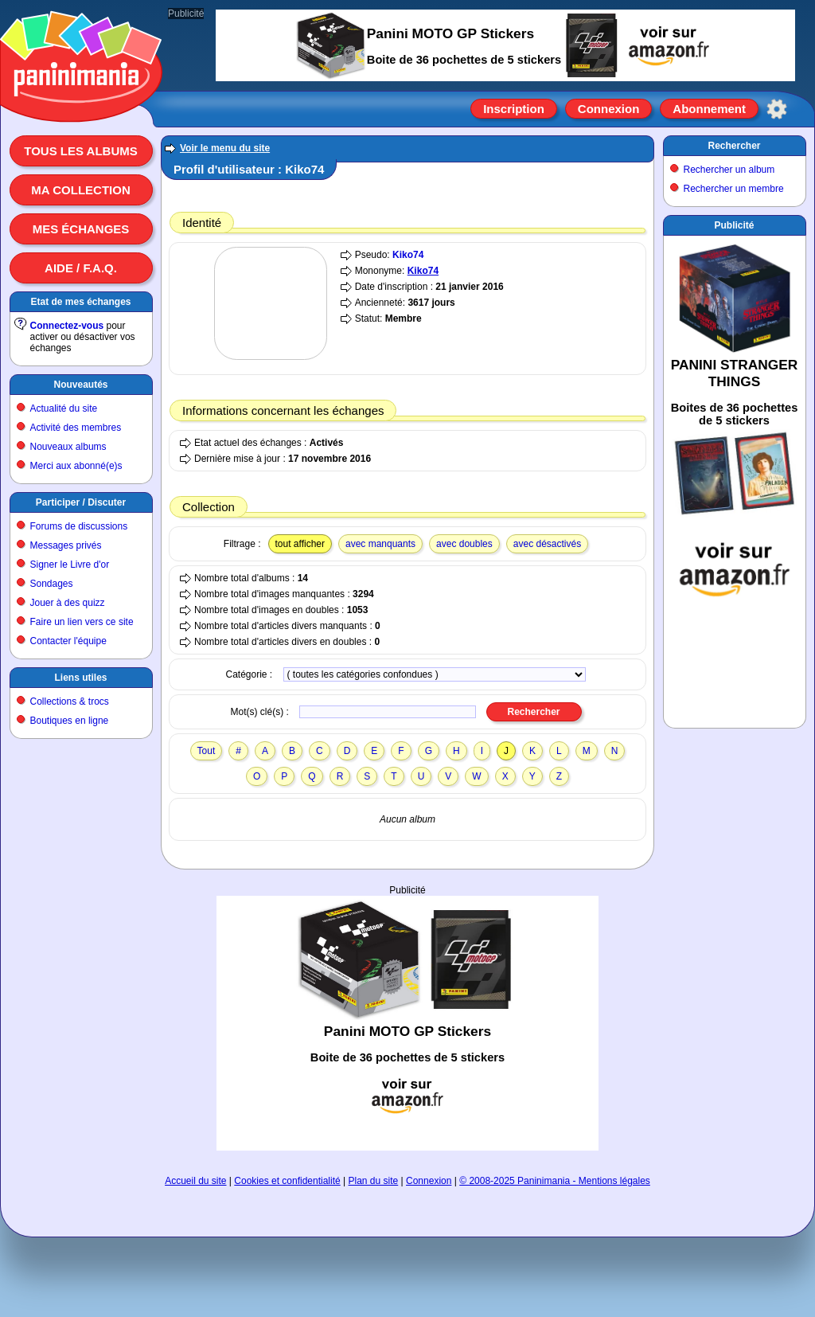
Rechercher (734, 145)
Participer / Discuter (81, 502)
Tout (206, 750)
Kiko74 (407, 254)
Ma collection (80, 190)
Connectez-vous (67, 325)
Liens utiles (80, 677)
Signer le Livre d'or (70, 564)
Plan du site (374, 1180)
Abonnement (709, 108)
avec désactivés (547, 543)
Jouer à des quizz (67, 602)
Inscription (513, 108)
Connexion (609, 108)
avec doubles (464, 543)
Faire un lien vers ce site (82, 621)
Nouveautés (80, 384)
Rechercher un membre (734, 188)
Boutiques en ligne (69, 720)
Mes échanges (81, 229)
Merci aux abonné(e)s (76, 465)
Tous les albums (81, 151)
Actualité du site (64, 408)
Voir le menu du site (225, 148)
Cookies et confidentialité (287, 1180)
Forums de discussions (79, 526)
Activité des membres (76, 427)
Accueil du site (195, 1180)
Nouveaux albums (68, 446)
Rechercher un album (729, 169)
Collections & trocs (69, 701)
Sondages (51, 583)
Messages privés (66, 545)
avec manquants (380, 543)
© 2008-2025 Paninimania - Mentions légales (554, 1180)
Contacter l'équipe (68, 641)
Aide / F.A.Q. (81, 268)
